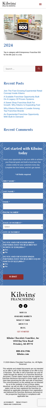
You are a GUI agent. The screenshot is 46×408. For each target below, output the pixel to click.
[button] (40, 4)
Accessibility (9, 402)
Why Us (23, 313)
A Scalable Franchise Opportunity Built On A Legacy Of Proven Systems (21, 98)
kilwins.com (23, 354)
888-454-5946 (23, 351)
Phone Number (11, 212)
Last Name (9, 192)
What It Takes (23, 320)
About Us (23, 324)
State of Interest (12, 223)
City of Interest (11, 232)
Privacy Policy (21, 402)
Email (6, 202)
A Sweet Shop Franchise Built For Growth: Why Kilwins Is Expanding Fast (22, 103)
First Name (9, 181)
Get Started (23, 332)
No (6, 252)
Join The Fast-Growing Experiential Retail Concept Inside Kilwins (23, 92)
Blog (23, 328)
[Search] (38, 69)
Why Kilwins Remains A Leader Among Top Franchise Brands (22, 109)
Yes (6, 250)
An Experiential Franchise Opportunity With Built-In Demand (21, 115)
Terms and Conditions (12, 404)
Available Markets (23, 317)
